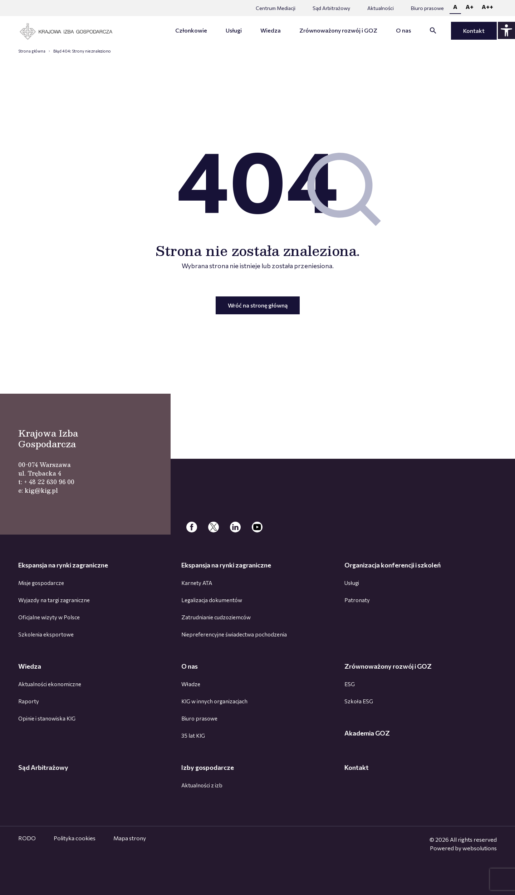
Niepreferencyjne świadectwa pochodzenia (234, 634)
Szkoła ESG (358, 701)
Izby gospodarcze (207, 767)
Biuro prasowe (427, 8)
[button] (433, 31)
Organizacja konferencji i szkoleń (392, 565)
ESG (349, 684)
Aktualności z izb (201, 785)
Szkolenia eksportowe (46, 634)
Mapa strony (129, 838)
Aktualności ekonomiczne (49, 684)
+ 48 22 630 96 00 (49, 482)
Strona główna (31, 51)
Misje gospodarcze (41, 583)
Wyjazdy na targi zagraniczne (54, 600)
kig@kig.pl (41, 490)
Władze (190, 684)
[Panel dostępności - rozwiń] (506, 30)
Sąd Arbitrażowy (331, 8)
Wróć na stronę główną (258, 305)
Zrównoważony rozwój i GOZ (338, 30)
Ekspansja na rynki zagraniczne (63, 565)
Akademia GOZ (367, 733)
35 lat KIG (193, 735)
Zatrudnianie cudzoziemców (216, 617)
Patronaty (357, 600)
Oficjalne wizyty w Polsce (49, 617)
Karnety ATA (196, 583)
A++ (487, 6)
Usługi (234, 30)
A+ (470, 6)
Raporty (28, 701)
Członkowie (191, 30)
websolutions (479, 848)
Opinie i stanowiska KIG (46, 718)
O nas (403, 30)
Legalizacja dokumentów (211, 600)
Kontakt (474, 30)
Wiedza (270, 30)
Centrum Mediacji (275, 8)
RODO (27, 838)
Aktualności (380, 8)
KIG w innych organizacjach (214, 701)
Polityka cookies (74, 838)
